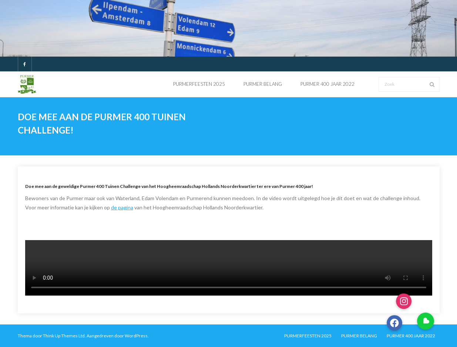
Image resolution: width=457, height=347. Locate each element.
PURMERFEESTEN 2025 (308, 335)
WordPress (136, 335)
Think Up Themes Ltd (64, 335)
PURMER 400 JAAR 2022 (411, 335)
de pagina (122, 207)
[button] (425, 321)
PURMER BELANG (359, 335)
